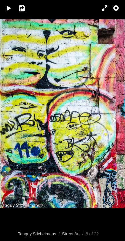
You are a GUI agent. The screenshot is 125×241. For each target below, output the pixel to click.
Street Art (71, 233)
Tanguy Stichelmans (37, 233)
